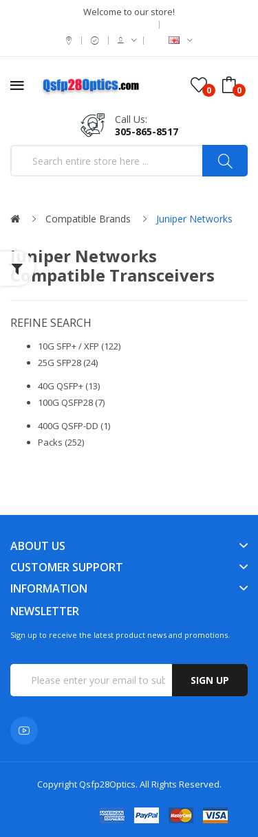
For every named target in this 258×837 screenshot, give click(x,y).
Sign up (210, 680)
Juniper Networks (194, 218)
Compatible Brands (88, 218)
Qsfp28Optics (107, 784)
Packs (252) (61, 442)
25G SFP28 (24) (68, 362)
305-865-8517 (146, 131)
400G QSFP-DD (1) (74, 426)
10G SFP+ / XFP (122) (79, 346)
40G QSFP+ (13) (69, 386)
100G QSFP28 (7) (71, 402)
